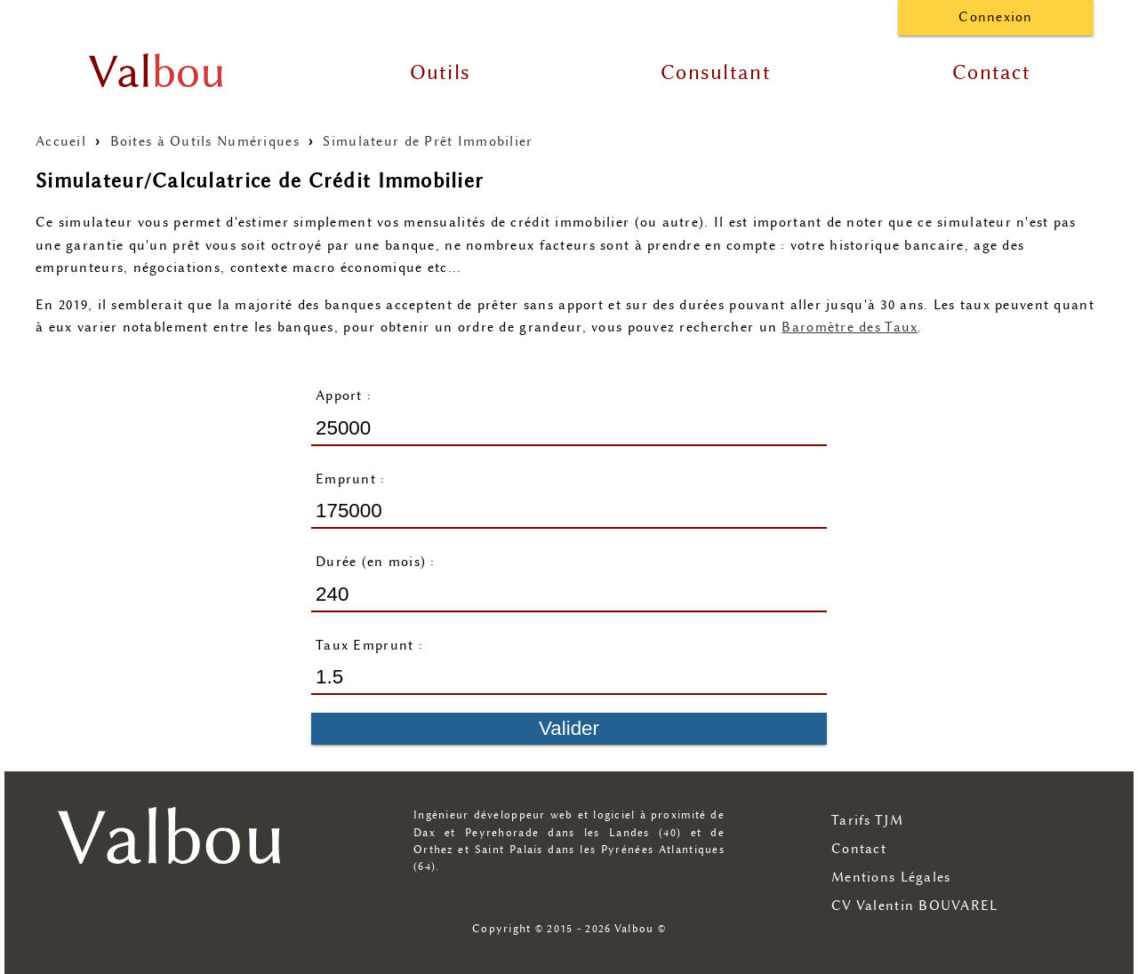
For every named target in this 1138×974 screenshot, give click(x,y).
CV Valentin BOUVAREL (914, 906)
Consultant (716, 72)
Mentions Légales (890, 877)
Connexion (995, 17)
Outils (440, 72)
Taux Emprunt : (369, 645)
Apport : (344, 395)
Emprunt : (351, 479)
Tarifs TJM (867, 820)
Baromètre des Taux (849, 327)
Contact (991, 72)
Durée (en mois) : (376, 562)
